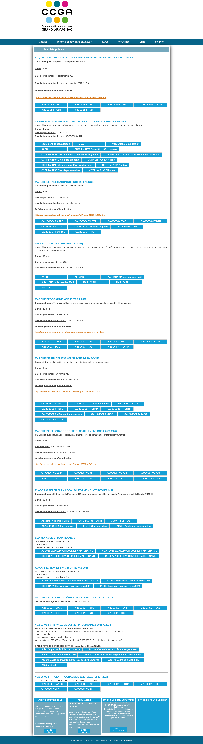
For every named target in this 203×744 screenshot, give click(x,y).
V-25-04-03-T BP (115, 341)
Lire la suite (50, 731)
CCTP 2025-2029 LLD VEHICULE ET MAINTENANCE (68, 556)
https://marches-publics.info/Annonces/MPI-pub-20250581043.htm (65, 464)
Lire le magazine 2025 (118, 729)
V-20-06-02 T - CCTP (118, 684)
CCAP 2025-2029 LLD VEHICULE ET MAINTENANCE (129, 551)
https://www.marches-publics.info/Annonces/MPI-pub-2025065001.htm (67, 391)
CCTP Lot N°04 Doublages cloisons (60, 160)
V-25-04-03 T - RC (83, 341)
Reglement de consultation (55, 144)
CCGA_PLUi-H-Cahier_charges (57, 526)
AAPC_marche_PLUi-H (90, 521)
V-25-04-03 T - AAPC (52, 341)
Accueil (43, 42)
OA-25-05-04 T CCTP (85, 221)
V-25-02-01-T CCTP (117, 478)
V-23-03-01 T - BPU (84, 608)
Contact (159, 42)
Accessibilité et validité (91, 740)
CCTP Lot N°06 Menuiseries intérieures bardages (67, 165)
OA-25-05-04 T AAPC (52, 221)
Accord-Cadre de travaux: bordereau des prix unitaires (70, 660)
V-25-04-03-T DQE (50, 347)
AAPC (44, 149)
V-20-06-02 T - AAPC (52, 684)
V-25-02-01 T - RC (83, 478)
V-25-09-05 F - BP (116, 104)
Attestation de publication (125, 144)
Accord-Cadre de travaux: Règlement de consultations (113, 654)
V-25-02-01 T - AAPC (52, 473)
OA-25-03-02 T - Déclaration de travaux (61, 414)
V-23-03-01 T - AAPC (52, 608)
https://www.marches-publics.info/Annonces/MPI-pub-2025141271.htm (70, 215)
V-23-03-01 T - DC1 (117, 608)
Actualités (123, 42)
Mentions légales (77, 740)
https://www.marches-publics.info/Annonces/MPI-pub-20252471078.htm (71, 97)
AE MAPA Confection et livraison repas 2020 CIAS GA (69, 581)
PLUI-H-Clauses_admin (95, 526)
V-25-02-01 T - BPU (84, 473)
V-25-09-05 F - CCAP (151, 104)
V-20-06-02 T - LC (50, 689)
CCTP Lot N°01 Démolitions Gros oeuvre (95, 149)
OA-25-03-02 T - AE (128, 403)
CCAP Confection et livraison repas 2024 (128, 581)
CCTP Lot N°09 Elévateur (102, 170)
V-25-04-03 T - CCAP (118, 347)
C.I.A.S (105, 42)
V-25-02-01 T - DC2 (150, 473)
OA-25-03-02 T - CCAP (86, 409)
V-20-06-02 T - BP (83, 684)
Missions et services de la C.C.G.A (74, 42)
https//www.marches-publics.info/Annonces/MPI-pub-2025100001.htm (69, 332)
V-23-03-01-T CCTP (117, 613)
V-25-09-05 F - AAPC (52, 104)
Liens (142, 42)
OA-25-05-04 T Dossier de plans (91, 226)
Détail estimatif (49, 665)
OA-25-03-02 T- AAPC (135, 414)
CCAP (82, 144)
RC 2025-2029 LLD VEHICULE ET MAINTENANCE (131, 556)
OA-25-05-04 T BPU (151, 221)
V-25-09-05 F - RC (83, 110)
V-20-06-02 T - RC (83, 689)
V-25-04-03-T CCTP (150, 341)
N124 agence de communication (121, 740)
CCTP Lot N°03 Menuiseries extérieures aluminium (133, 154)
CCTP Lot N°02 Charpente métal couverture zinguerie (69, 154)
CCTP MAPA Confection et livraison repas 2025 (66, 586)
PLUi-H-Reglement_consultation (134, 526)
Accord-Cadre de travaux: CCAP (58, 654)
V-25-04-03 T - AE (83, 347)
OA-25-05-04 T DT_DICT (54, 232)
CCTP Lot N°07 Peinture (114, 165)
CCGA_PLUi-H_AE (120, 521)
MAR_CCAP (89, 282)
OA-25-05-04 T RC (84, 232)
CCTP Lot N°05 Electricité (101, 160)
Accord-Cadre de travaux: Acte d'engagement (113, 649)
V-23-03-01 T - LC (50, 613)
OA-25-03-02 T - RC (51, 403)
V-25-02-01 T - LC (50, 478)
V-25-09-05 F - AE (83, 104)
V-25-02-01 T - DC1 (117, 473)
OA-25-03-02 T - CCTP (118, 409)
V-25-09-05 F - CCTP (51, 110)
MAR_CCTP (122, 282)
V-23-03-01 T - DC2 (150, 608)
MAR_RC (46, 287)
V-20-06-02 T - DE (150, 684)
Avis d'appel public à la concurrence (60, 649)
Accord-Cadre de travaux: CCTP (125, 660)
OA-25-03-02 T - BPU (52, 409)
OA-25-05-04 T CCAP (52, 226)
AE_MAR (79, 277)
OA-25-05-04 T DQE (127, 226)
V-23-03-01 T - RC (83, 613)
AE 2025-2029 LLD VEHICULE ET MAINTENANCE (67, 551)
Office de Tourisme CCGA (152, 717)
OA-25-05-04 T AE (116, 221)
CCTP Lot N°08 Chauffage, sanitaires (60, 170)
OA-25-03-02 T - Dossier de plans (91, 403)
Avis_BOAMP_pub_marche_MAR (124, 277)
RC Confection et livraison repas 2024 (120, 586)
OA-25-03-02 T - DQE (102, 414)
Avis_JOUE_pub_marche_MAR (57, 282)
